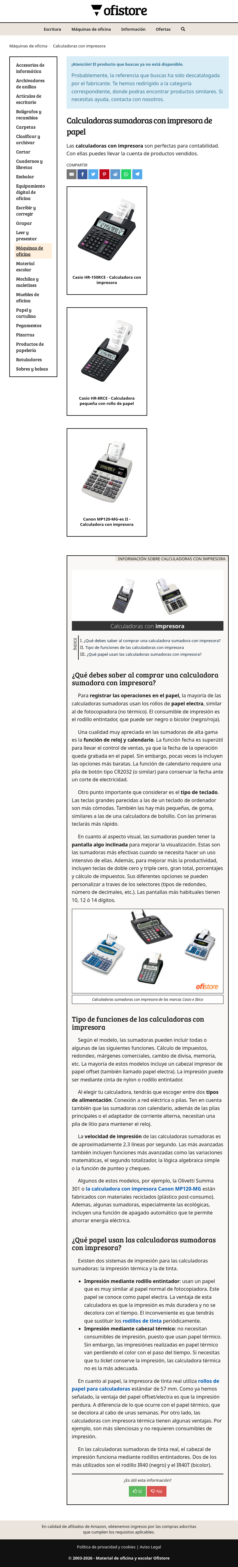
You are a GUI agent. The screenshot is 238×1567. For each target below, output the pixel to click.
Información (133, 29)
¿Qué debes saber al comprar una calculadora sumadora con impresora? (152, 640)
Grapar (24, 223)
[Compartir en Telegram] (137, 174)
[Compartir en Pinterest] (104, 174)
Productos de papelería (30, 347)
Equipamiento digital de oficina (30, 192)
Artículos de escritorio (28, 99)
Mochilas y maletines (27, 282)
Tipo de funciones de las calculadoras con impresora (134, 647)
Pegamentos (29, 325)
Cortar (23, 152)
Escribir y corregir (26, 210)
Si (137, 1491)
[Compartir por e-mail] (72, 174)
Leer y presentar (26, 235)
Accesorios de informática (30, 68)
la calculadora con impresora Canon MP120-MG (143, 1188)
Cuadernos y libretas (29, 164)
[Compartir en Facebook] (82, 174)
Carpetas (26, 127)
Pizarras (25, 334)
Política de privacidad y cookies (106, 1547)
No (156, 1491)
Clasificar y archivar (28, 139)
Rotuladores (29, 359)
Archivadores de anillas (30, 83)
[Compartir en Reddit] (115, 174)
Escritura (52, 29)
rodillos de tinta (142, 1320)
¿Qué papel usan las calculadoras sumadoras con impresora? (144, 654)
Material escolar (25, 266)
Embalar (25, 176)
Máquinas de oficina (91, 29)
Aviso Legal (150, 1547)
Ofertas (163, 29)
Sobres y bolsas (32, 369)
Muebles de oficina (27, 297)
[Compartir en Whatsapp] (126, 174)
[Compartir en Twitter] (93, 174)
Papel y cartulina (26, 313)
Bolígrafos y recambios (29, 114)
